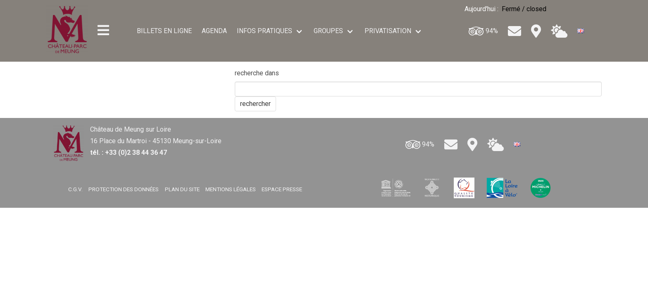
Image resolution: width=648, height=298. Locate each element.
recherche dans (257, 73)
